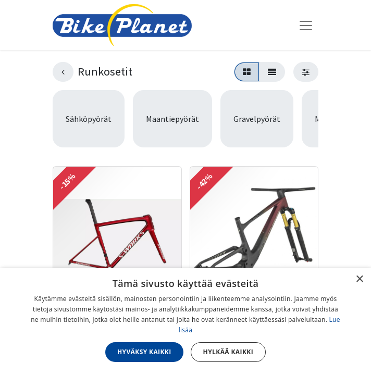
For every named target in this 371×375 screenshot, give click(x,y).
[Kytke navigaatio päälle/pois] (305, 25)
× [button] (359, 279)
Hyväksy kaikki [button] (144, 351)
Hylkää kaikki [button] (228, 351)
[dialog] (185, 321)
